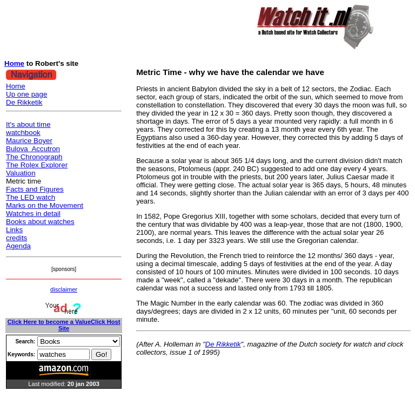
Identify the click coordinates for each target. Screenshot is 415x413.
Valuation (21, 173)
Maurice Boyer (29, 141)
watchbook (23, 132)
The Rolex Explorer (37, 165)
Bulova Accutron (33, 149)
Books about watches (40, 222)
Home (14, 63)
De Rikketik (24, 102)
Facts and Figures (35, 189)
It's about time (28, 124)
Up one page (26, 94)
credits (16, 238)
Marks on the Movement (44, 205)
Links (14, 230)
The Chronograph (34, 157)
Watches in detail (33, 213)
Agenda (18, 246)
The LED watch (30, 197)
